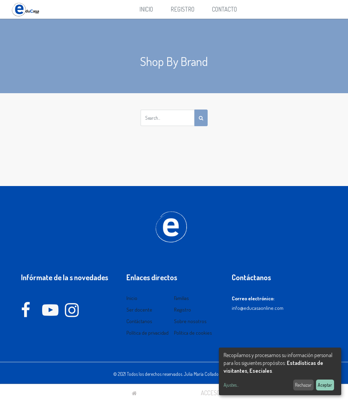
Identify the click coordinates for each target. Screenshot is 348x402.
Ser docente (139, 309)
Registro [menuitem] (182, 9)
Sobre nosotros (190, 321)
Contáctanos (139, 321)
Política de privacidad (147, 333)
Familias (181, 298)
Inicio (131, 298)
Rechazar (303, 385)
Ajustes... (231, 385)
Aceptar (325, 385)
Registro (182, 309)
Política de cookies (193, 333)
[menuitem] (146, 9)
